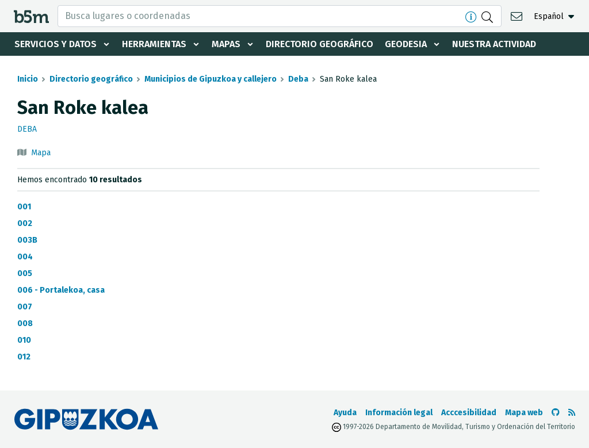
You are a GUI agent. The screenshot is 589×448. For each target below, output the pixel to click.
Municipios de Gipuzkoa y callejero (210, 79)
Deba (298, 79)
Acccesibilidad (468, 413)
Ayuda (345, 413)
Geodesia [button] (406, 44)
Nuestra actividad (494, 44)
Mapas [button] (226, 44)
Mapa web (524, 413)
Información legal (399, 413)
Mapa (41, 153)
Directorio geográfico (319, 44)
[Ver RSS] (571, 413)
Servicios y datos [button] (55, 44)
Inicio (27, 79)
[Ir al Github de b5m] (556, 413)
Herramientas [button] (154, 44)
